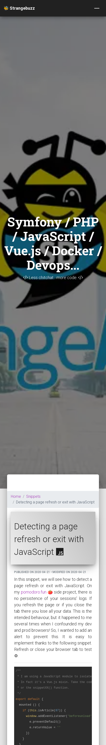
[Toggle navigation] (96, 8)
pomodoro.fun (33, 592)
